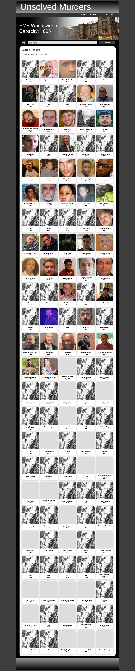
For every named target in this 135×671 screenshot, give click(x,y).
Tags (24, 43)
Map (113, 15)
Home (83, 15)
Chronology (94, 15)
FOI (105, 15)
